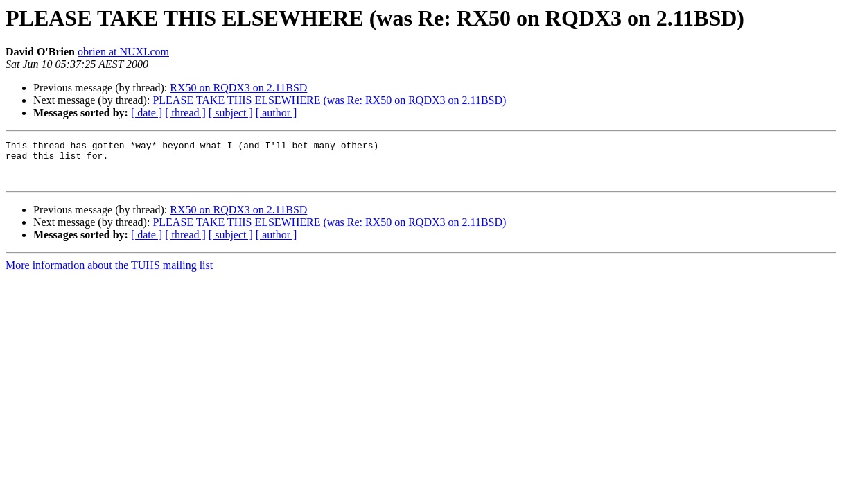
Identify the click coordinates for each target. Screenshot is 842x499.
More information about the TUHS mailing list (109, 273)
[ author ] (276, 113)
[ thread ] (185, 113)
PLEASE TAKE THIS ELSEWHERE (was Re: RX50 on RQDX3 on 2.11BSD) (329, 100)
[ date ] (146, 113)
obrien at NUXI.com (123, 52)
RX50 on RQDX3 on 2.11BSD (238, 88)
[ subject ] (231, 113)
